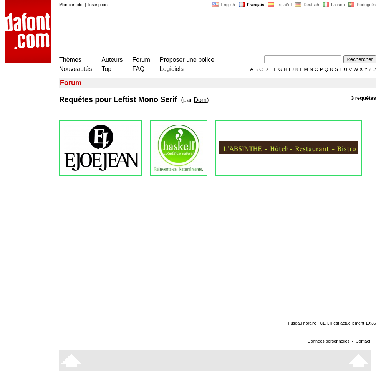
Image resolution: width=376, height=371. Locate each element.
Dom (200, 100)
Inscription (98, 4)
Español (280, 4)
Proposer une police (187, 59)
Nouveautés (75, 69)
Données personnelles (328, 341)
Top (106, 69)
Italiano (333, 4)
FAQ (139, 69)
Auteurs (112, 59)
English (223, 4)
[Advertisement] (199, 33)
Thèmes (70, 59)
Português (361, 4)
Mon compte (71, 4)
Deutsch (307, 4)
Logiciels (172, 69)
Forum (141, 59)
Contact (363, 341)
